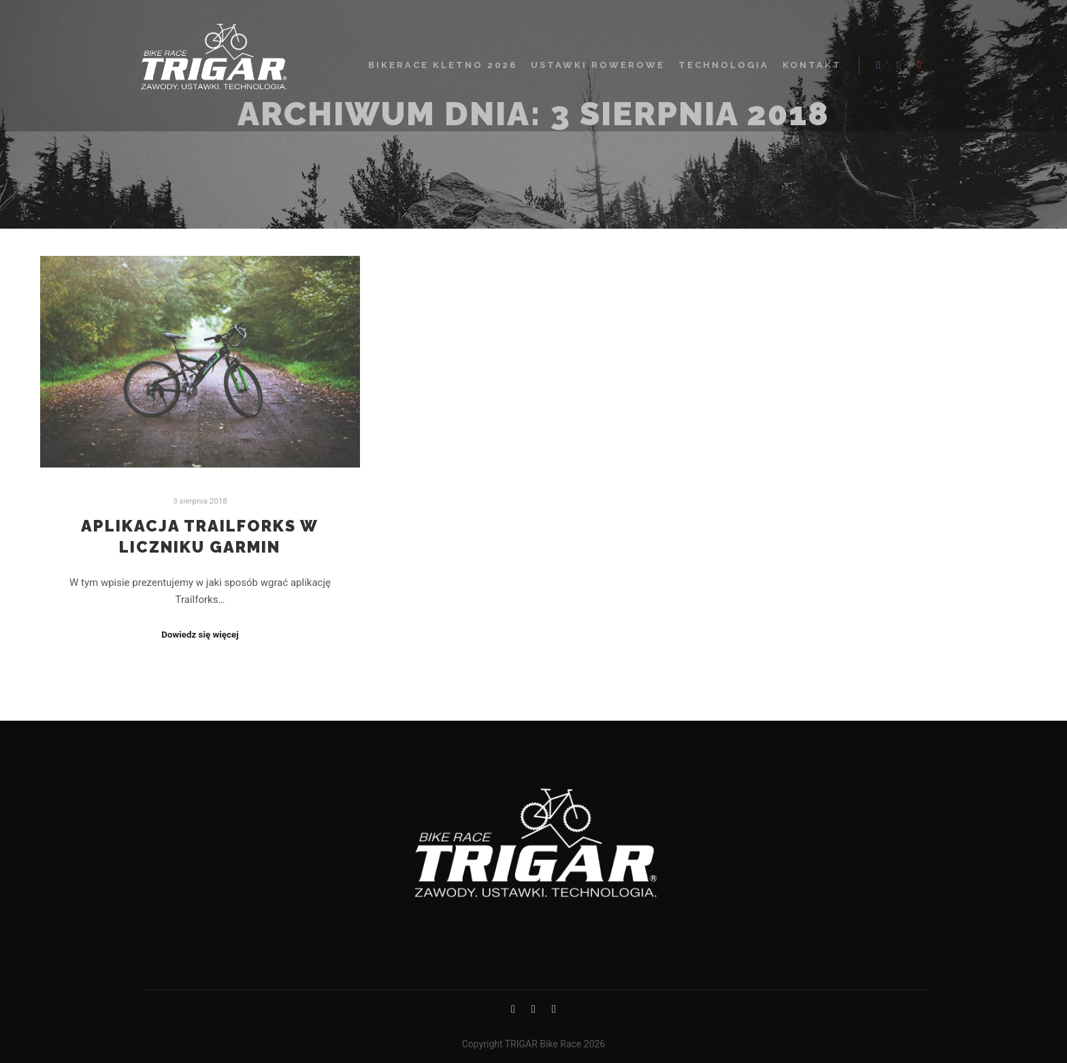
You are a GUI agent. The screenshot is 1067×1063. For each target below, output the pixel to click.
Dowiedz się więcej (199, 634)
